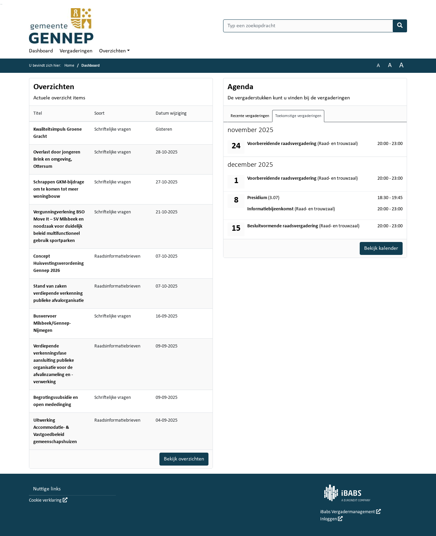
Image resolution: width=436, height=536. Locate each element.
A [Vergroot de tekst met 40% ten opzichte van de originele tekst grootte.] (401, 65)
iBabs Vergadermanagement (350, 512)
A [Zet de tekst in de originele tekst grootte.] (378, 65)
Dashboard (41, 51)
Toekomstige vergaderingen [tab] (298, 116)
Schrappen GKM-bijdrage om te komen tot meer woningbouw (58, 189)
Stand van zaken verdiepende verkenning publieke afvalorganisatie (58, 293)
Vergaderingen (76, 51)
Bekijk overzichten (184, 459)
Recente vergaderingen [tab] (250, 116)
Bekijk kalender (381, 248)
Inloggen (331, 519)
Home (69, 66)
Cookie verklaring (48, 500)
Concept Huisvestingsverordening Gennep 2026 (58, 263)
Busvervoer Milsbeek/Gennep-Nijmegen (52, 323)
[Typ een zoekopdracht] (315, 25)
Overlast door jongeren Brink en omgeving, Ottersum (56, 159)
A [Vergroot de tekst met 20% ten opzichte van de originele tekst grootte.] (390, 65)
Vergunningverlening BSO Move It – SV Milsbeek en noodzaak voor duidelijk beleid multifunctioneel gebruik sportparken (58, 226)
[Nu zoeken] (400, 25)
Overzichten (112, 51)
